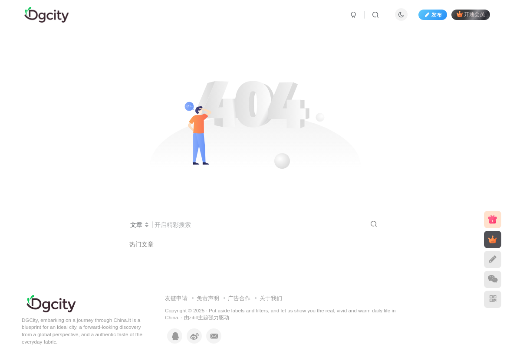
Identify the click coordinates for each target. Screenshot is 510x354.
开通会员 (471, 14)
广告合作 (239, 298)
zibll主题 (198, 317)
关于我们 (271, 298)
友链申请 (176, 298)
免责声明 (208, 298)
